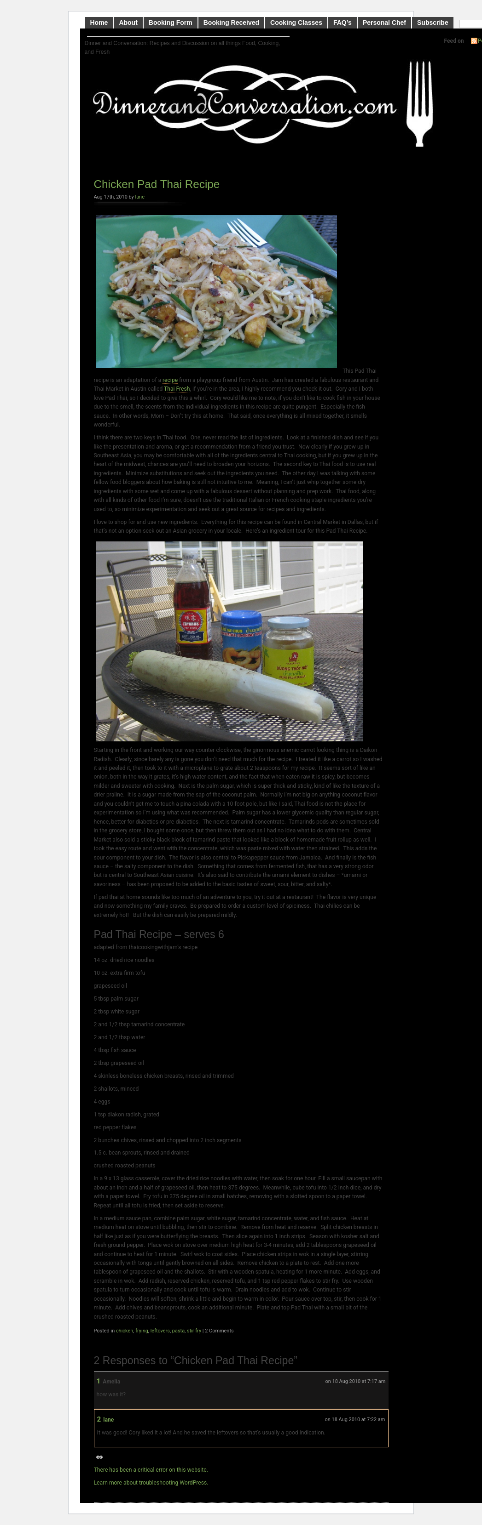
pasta (178, 1331)
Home (99, 22)
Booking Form (170, 22)
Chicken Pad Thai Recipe (157, 184)
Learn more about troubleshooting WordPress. (151, 1482)
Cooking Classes (296, 22)
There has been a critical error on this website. (151, 1470)
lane (140, 197)
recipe (170, 380)
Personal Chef (384, 22)
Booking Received (231, 22)
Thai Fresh (177, 389)
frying (141, 1331)
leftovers (160, 1331)
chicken (124, 1331)
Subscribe (432, 22)
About (128, 22)
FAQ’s (342, 22)
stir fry (194, 1331)
